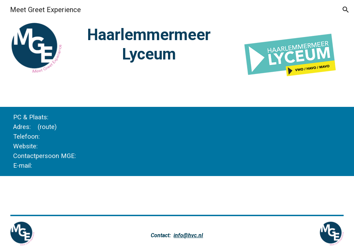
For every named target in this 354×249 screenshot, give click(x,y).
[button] (345, 9)
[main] (149, 44)
